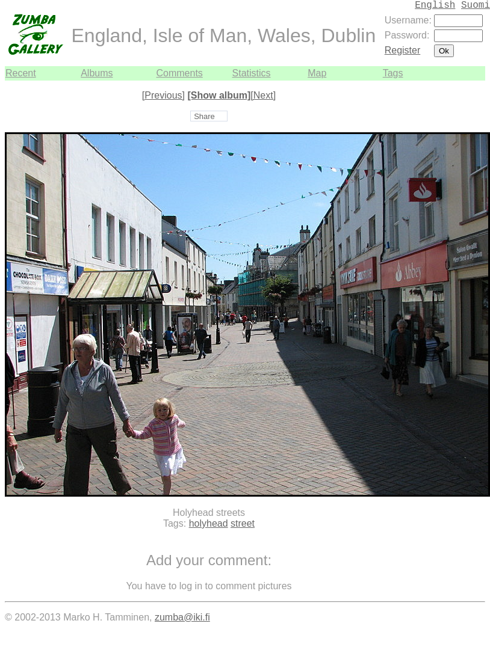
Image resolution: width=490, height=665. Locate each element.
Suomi (475, 5)
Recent (20, 73)
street (243, 523)
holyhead (208, 523)
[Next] (263, 95)
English (435, 5)
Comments (179, 73)
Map (317, 73)
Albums (97, 73)
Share (204, 116)
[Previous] (163, 95)
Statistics (251, 73)
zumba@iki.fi (182, 617)
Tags (393, 73)
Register (403, 50)
